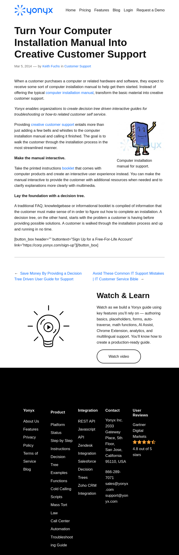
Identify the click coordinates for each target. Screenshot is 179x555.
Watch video (119, 356)
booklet (68, 168)
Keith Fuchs (51, 66)
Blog (27, 469)
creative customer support (52, 124)
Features (30, 429)
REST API (86, 421)
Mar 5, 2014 (23, 66)
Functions (59, 481)
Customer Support (77, 66)
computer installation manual (69, 93)
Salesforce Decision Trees (87, 469)
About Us (31, 421)
